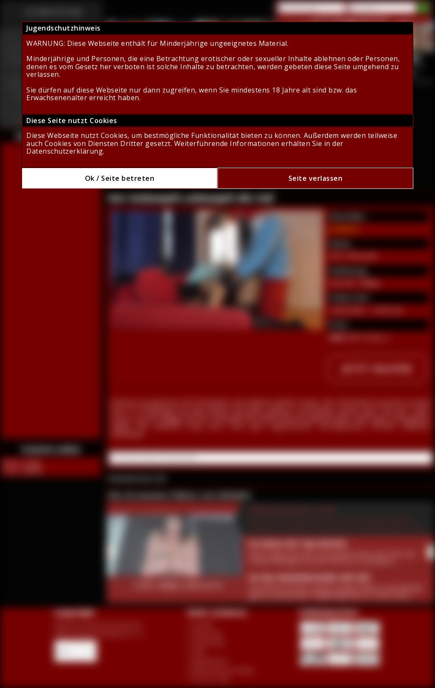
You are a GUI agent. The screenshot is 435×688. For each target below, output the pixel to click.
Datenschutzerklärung (64, 151)
